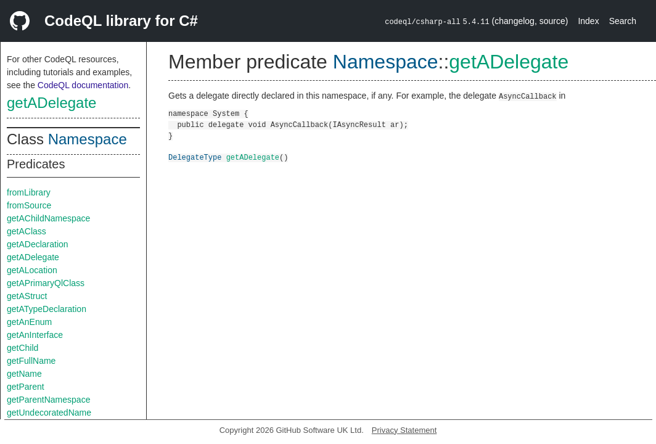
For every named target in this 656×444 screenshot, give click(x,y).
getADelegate (51, 102)
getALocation (32, 270)
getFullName (31, 361)
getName (24, 374)
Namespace (87, 139)
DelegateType (194, 157)
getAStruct (27, 296)
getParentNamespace (48, 400)
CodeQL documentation (83, 85)
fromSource (29, 205)
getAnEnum (29, 322)
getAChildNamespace (48, 218)
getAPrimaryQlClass (45, 283)
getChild (22, 348)
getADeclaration (37, 244)
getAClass (26, 231)
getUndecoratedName (49, 412)
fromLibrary (29, 192)
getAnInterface (35, 335)
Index (588, 21)
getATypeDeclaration (46, 309)
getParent (25, 387)
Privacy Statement (404, 430)
